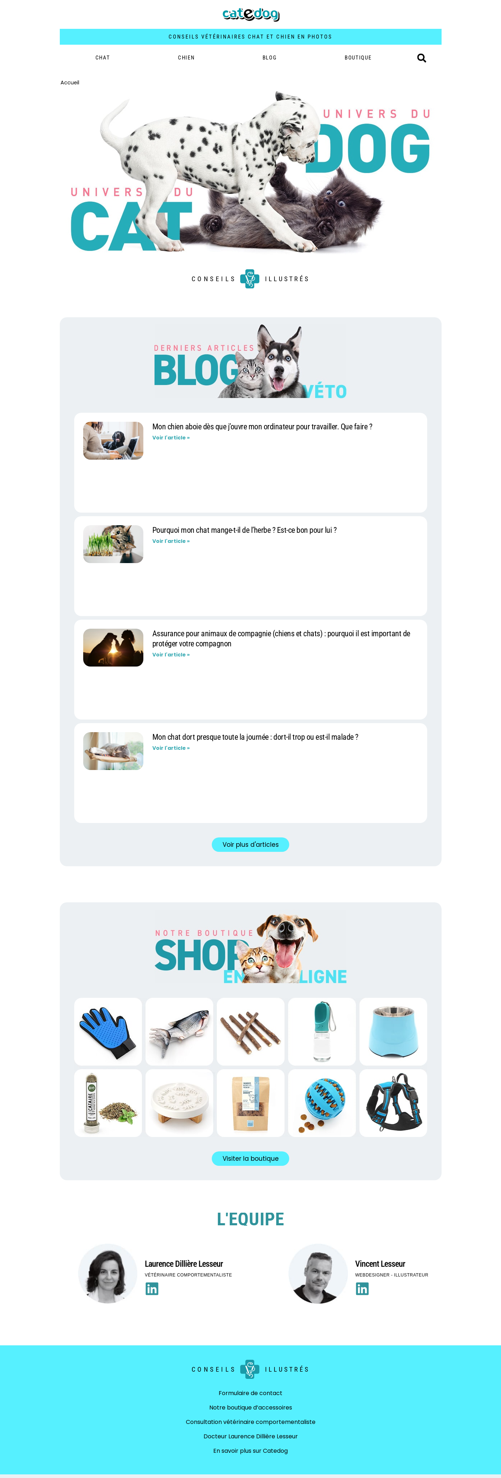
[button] (422, 58)
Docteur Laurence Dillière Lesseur (250, 1436)
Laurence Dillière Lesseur (184, 1264)
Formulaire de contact (250, 1393)
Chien (186, 57)
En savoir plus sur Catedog (250, 1451)
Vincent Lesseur (380, 1264)
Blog (270, 57)
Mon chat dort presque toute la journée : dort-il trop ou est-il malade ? (255, 737)
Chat (102, 57)
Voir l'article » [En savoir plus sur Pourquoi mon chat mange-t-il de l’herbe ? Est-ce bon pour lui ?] (171, 541)
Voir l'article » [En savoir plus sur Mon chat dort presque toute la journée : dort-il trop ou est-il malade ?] (171, 748)
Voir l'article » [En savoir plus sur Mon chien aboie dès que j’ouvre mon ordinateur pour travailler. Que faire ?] (171, 437)
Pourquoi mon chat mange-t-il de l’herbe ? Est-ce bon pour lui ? (244, 530)
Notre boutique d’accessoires (250, 1407)
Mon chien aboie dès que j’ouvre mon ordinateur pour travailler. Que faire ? (262, 426)
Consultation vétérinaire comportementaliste (251, 1422)
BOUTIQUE (358, 57)
